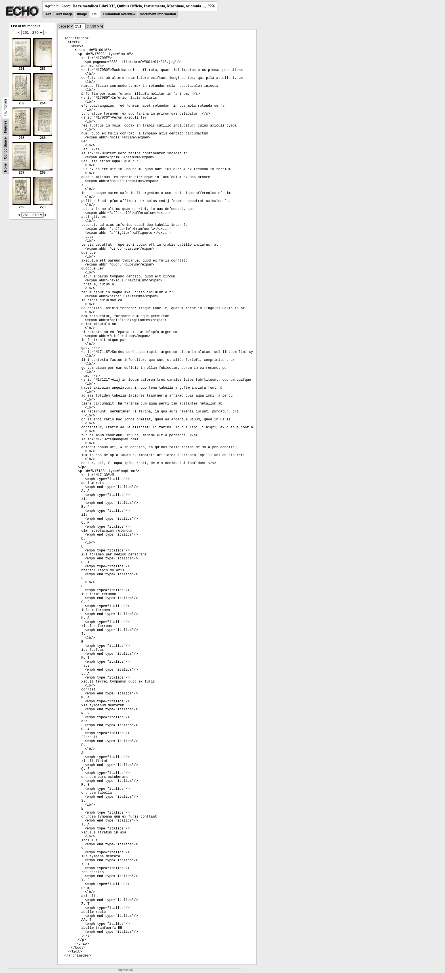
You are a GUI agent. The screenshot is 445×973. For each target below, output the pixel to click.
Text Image (64, 14)
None (5, 167)
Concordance (5, 148)
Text (47, 14)
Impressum (125, 970)
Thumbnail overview (119, 14)
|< (68, 26)
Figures (5, 127)
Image (82, 14)
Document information (158, 14)
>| (101, 26)
